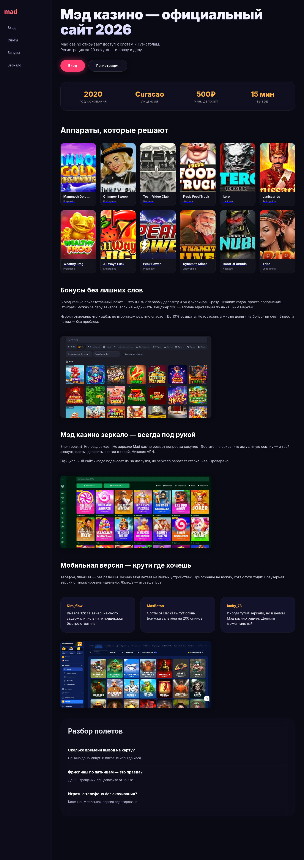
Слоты (13, 40)
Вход (12, 28)
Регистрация (107, 65)
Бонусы (14, 53)
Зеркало (14, 65)
